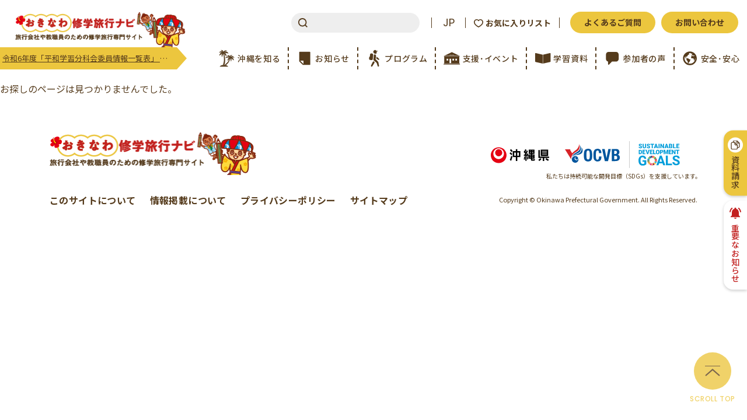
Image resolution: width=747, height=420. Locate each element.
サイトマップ (378, 200)
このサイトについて (93, 200)
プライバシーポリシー (288, 200)
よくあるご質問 (612, 22)
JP (449, 23)
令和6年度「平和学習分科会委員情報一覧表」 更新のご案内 (89, 58)
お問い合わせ (699, 22)
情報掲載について (188, 200)
